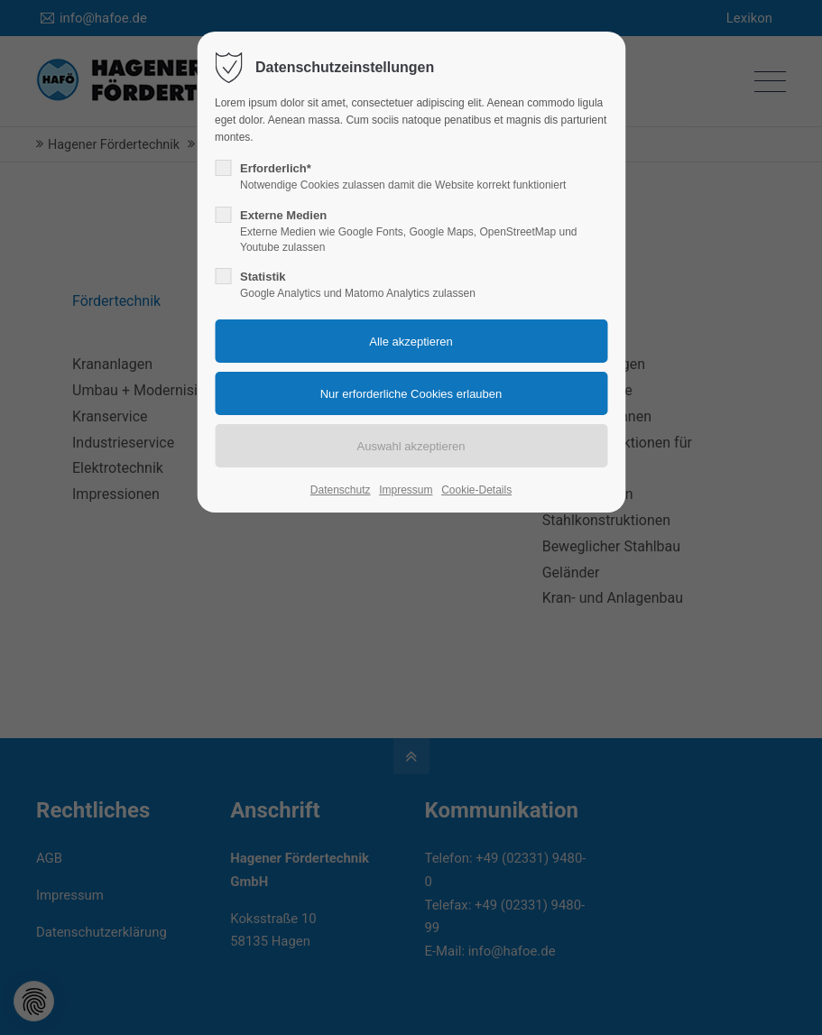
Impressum (405, 490)
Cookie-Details (476, 490)
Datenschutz (340, 490)
